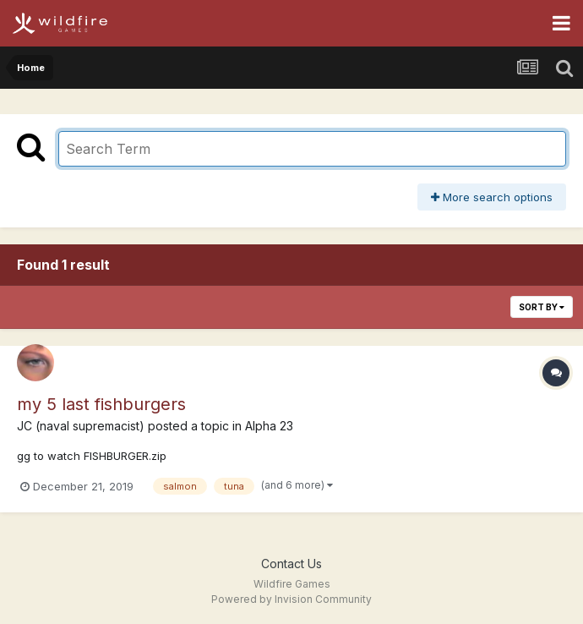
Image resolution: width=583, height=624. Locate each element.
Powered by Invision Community (291, 599)
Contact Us (291, 563)
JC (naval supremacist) (80, 426)
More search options (492, 197)
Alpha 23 (269, 426)
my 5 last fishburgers (101, 404)
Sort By (541, 307)
